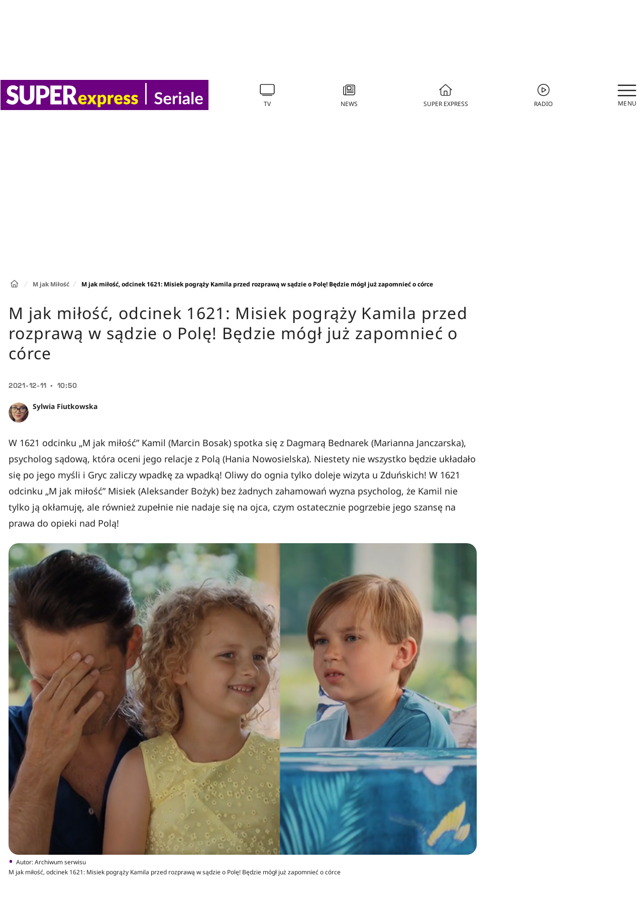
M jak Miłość (51, 284)
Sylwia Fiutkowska (65, 406)
